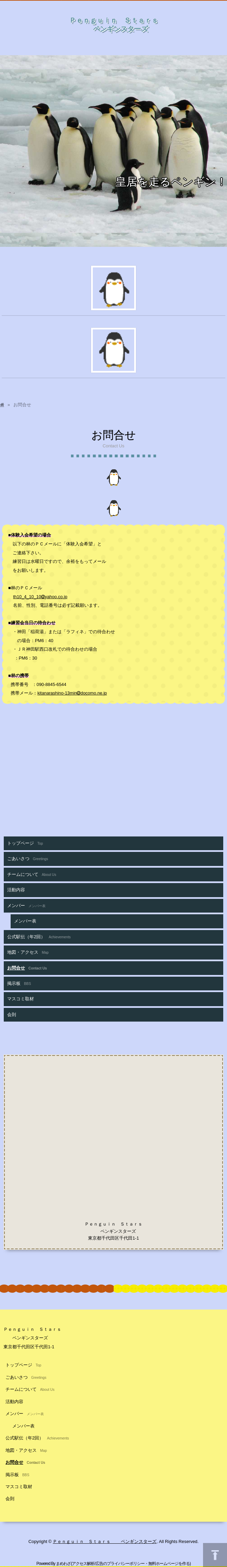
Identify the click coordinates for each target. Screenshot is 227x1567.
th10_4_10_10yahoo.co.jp (40, 596)
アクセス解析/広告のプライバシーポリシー (108, 1564)
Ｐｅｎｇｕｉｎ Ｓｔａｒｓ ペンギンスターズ (104, 1541)
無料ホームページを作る (169, 1564)
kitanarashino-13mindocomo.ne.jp (72, 693)
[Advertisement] (113, 761)
